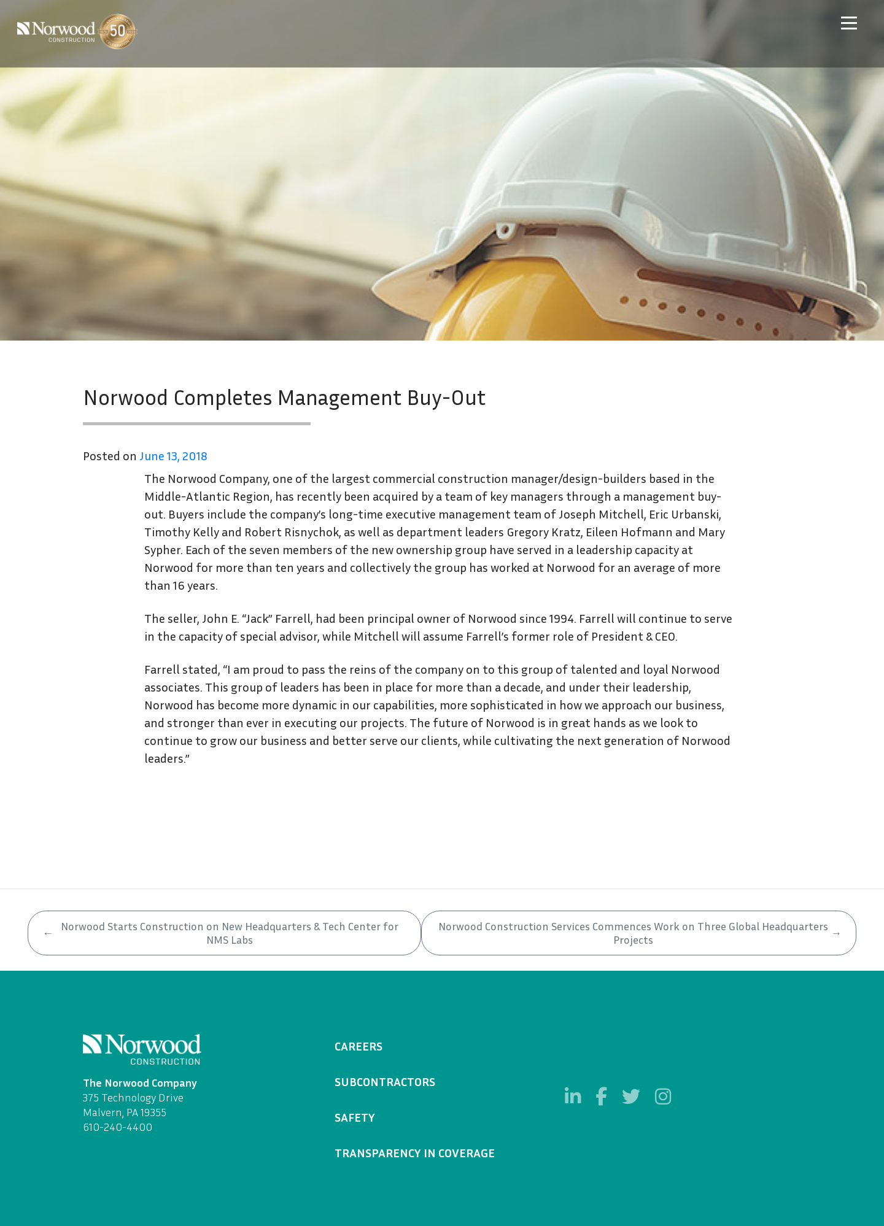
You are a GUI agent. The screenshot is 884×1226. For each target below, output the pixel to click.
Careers (358, 1045)
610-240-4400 (117, 1126)
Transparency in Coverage (415, 1152)
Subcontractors (385, 1081)
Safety (355, 1116)
